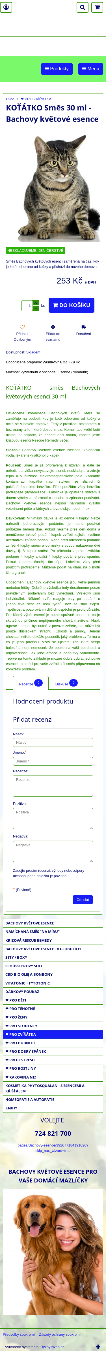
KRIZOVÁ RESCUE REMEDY (28, 940)
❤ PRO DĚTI (15, 1000)
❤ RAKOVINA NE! (20, 1077)
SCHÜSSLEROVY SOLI (23, 965)
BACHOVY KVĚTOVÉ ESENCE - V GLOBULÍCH (43, 948)
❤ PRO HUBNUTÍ (20, 1042)
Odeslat (83, 900)
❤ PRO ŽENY (16, 1017)
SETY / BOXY (16, 957)
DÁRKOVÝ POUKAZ (22, 991)
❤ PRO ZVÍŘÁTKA (20, 1034)
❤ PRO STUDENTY (21, 1025)
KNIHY (11, 1108)
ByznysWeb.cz (52, 1347)
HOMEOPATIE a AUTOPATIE (29, 1099)
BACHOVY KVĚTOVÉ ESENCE (29, 923)
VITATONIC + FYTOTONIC (27, 983)
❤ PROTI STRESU (20, 1059)
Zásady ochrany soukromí (60, 1334)
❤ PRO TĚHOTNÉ (20, 1008)
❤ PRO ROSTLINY (20, 1068)
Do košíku (71, 305)
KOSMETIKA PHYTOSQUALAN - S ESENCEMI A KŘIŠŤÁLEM (45, 1088)
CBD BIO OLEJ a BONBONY (29, 974)
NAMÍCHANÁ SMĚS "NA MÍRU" (32, 931)
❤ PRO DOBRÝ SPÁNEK (25, 1051)
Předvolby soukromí (19, 1334)
